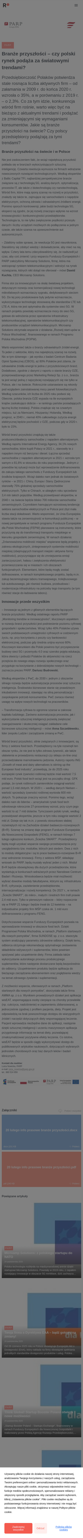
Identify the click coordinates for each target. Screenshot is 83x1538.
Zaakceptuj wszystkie (18, 1528)
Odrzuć (41, 1528)
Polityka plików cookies (64, 1528)
